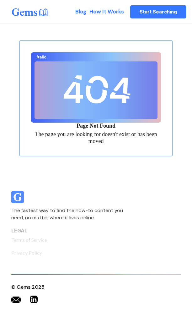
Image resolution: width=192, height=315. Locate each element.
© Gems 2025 (28, 287)
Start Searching (158, 12)
